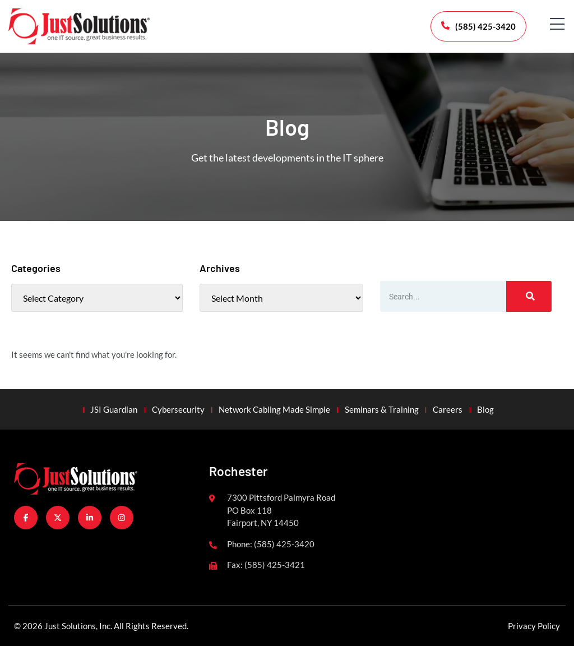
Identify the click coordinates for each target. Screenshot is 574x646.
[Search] (529, 296)
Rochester (238, 471)
